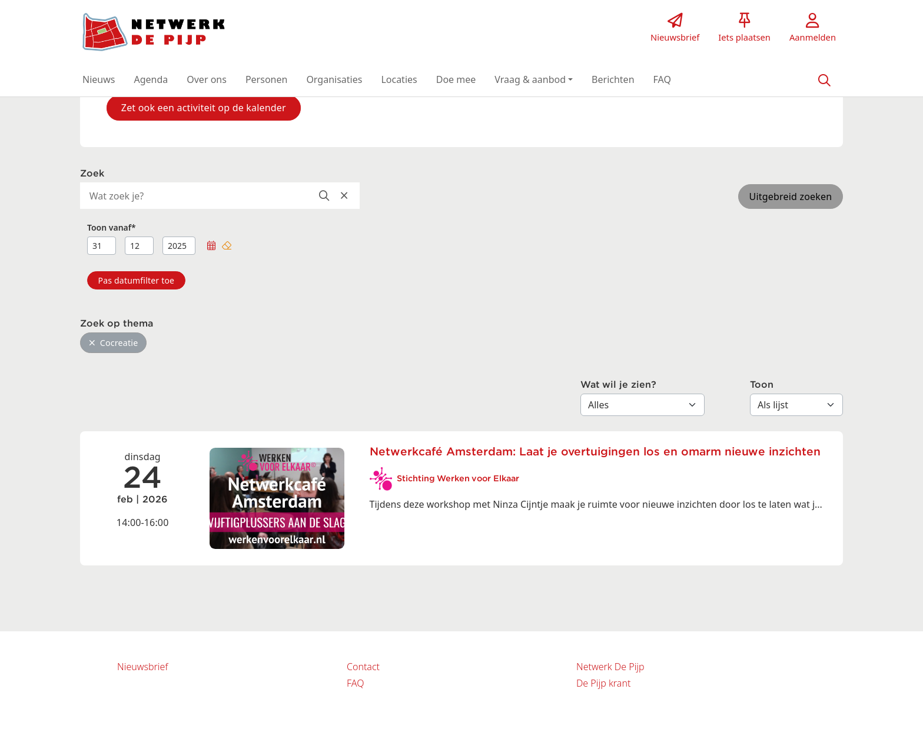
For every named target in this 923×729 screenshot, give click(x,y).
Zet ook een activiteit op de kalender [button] (203, 107)
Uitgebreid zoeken (790, 196)
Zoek (92, 173)
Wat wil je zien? (618, 385)
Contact (363, 666)
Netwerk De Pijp (610, 666)
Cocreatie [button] (113, 342)
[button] (98, 79)
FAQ (355, 683)
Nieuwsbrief (142, 666)
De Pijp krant (603, 683)
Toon (761, 385)
